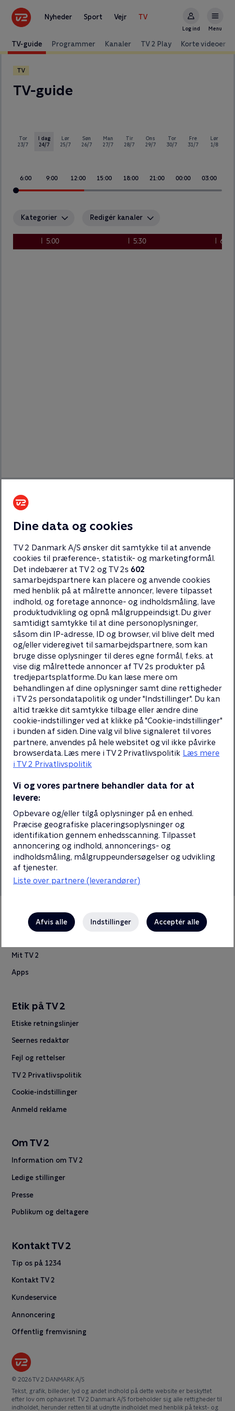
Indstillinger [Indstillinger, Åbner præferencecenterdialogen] (110, 922)
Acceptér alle (176, 922)
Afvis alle (51, 922)
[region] (117, 705)
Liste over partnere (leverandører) (76, 880)
